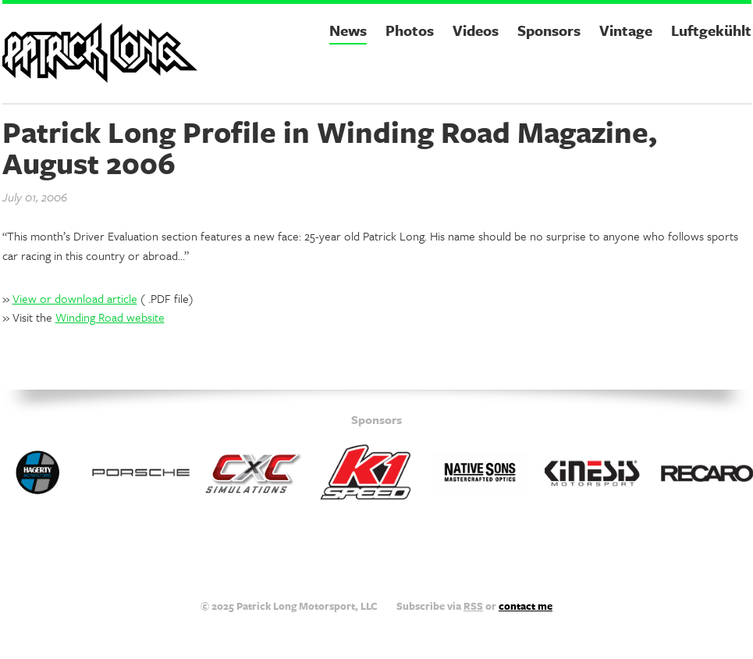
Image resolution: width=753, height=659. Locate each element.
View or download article (74, 298)
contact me (525, 606)
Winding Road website (110, 317)
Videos (476, 30)
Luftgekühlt (711, 30)
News (348, 30)
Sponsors (549, 30)
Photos (409, 30)
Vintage (625, 30)
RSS (473, 606)
